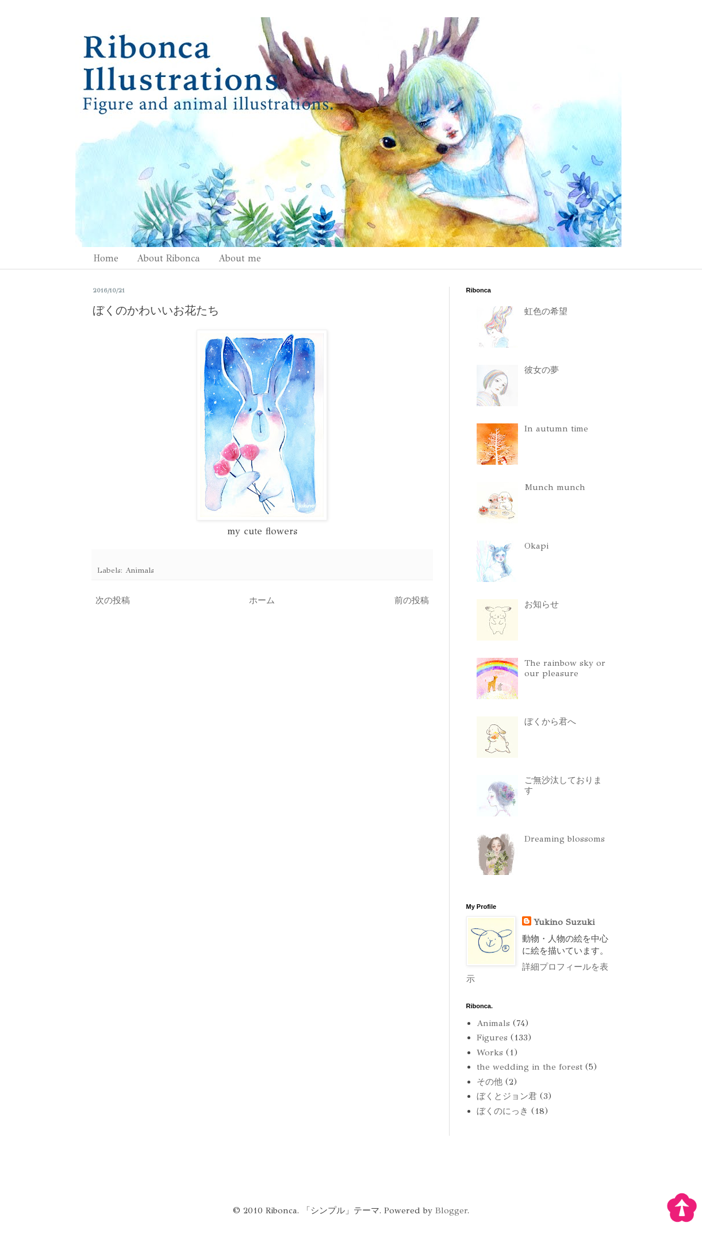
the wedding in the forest (529, 1067)
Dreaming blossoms (564, 839)
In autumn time (556, 428)
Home (105, 258)
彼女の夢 (541, 370)
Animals (139, 570)
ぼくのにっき (502, 1111)
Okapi (536, 546)
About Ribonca (168, 258)
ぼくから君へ (550, 721)
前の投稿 (411, 600)
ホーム (262, 600)
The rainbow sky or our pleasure (564, 668)
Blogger (451, 1210)
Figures (492, 1037)
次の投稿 (112, 600)
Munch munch (554, 487)
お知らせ (541, 604)
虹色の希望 (545, 311)
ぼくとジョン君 (507, 1096)
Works (490, 1052)
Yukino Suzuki (564, 922)
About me (239, 258)
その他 (489, 1082)
